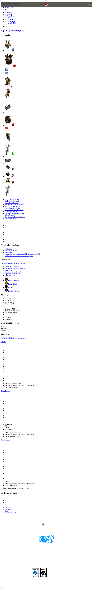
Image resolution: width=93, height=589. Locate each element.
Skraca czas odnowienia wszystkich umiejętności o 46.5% (23, 254)
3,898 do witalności (11, 250)
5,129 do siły (9, 249)
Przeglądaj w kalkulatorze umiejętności (13, 263)
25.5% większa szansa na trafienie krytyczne (19, 256)
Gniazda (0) (8, 252)
